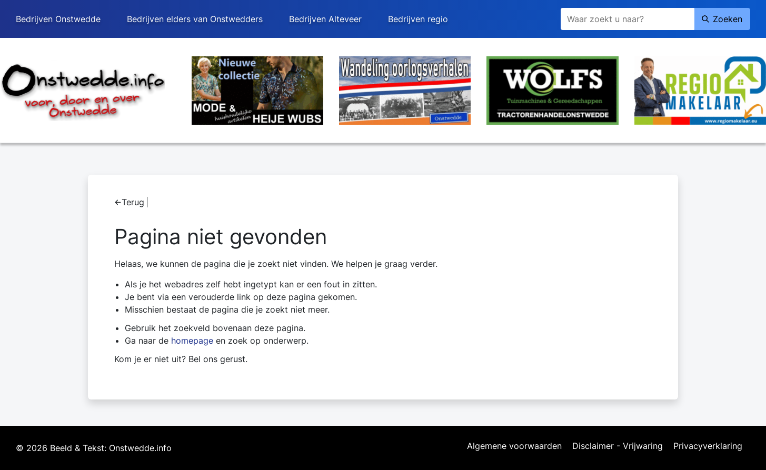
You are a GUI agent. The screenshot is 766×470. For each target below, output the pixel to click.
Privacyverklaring (707, 446)
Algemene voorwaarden (514, 446)
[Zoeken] (627, 19)
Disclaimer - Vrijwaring (617, 446)
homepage (192, 340)
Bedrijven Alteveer (325, 19)
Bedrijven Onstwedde (58, 19)
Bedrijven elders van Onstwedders (195, 19)
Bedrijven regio (418, 19)
